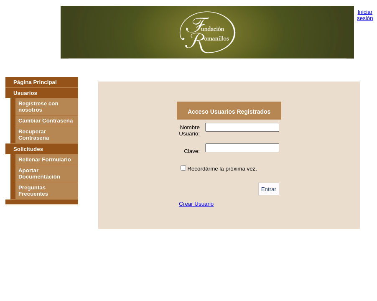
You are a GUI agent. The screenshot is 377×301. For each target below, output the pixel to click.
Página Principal (35, 82)
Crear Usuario (196, 204)
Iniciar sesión (365, 15)
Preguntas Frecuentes (33, 190)
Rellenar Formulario (44, 159)
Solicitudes (28, 149)
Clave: (192, 151)
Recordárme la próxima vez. (222, 169)
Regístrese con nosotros (38, 106)
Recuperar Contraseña (33, 134)
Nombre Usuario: (189, 130)
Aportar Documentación (39, 173)
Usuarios (25, 93)
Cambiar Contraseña (45, 120)
